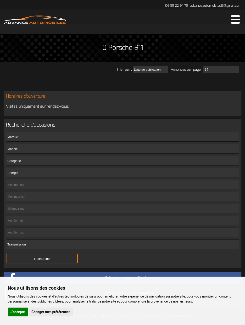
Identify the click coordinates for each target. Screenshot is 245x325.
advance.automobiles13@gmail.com (215, 6)
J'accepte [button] (18, 312)
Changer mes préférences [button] (51, 312)
